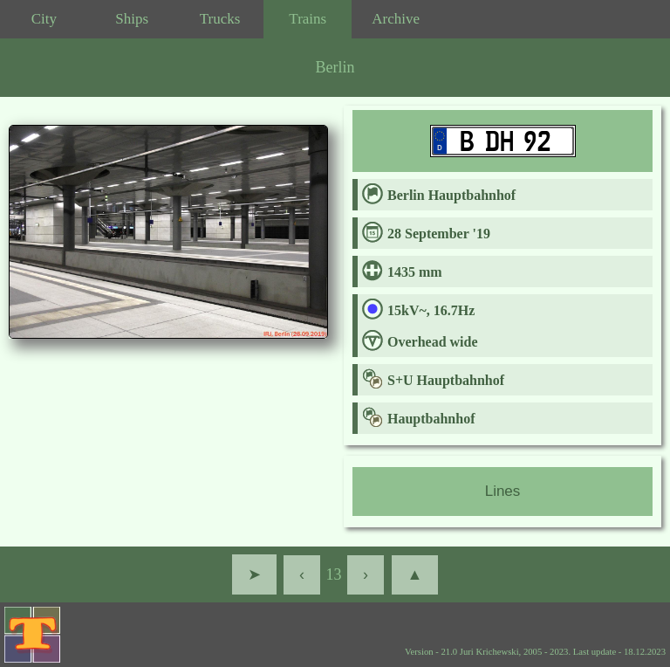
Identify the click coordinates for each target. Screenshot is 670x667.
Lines (503, 491)
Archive (396, 18)
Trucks (220, 18)
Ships (131, 18)
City (44, 18)
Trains (307, 18)
